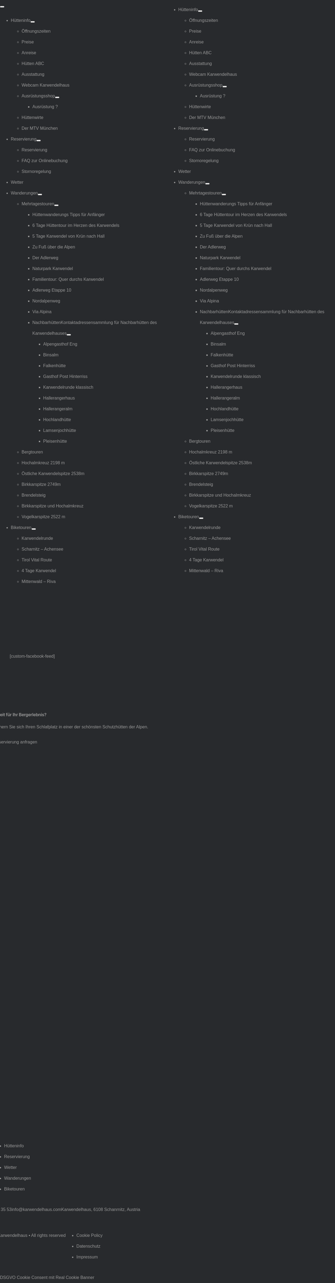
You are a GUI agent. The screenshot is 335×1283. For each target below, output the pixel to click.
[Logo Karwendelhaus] (33, 602)
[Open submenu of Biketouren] (34, 529)
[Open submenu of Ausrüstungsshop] (57, 97)
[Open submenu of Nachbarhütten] (69, 335)
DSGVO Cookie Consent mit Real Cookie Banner (47, 1277)
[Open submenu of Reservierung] (38, 140)
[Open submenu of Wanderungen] (40, 194)
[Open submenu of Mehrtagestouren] (56, 205)
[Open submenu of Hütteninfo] (32, 22)
